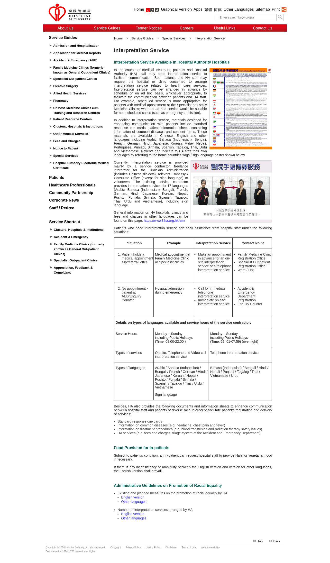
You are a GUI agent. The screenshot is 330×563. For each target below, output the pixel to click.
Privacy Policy (133, 547)
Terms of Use (189, 547)
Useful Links (224, 28)
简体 (218, 10)
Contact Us (262, 28)
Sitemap (263, 9)
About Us (65, 28)
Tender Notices (149, 28)
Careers (187, 28)
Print (276, 9)
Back (274, 541)
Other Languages (239, 9)
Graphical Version (176, 9)
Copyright (115, 547)
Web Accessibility (210, 547)
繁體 (208, 10)
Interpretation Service (210, 38)
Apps (198, 9)
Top (258, 541)
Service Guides (107, 28)
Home (139, 9)
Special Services (173, 38)
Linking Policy (153, 547)
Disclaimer (171, 547)
